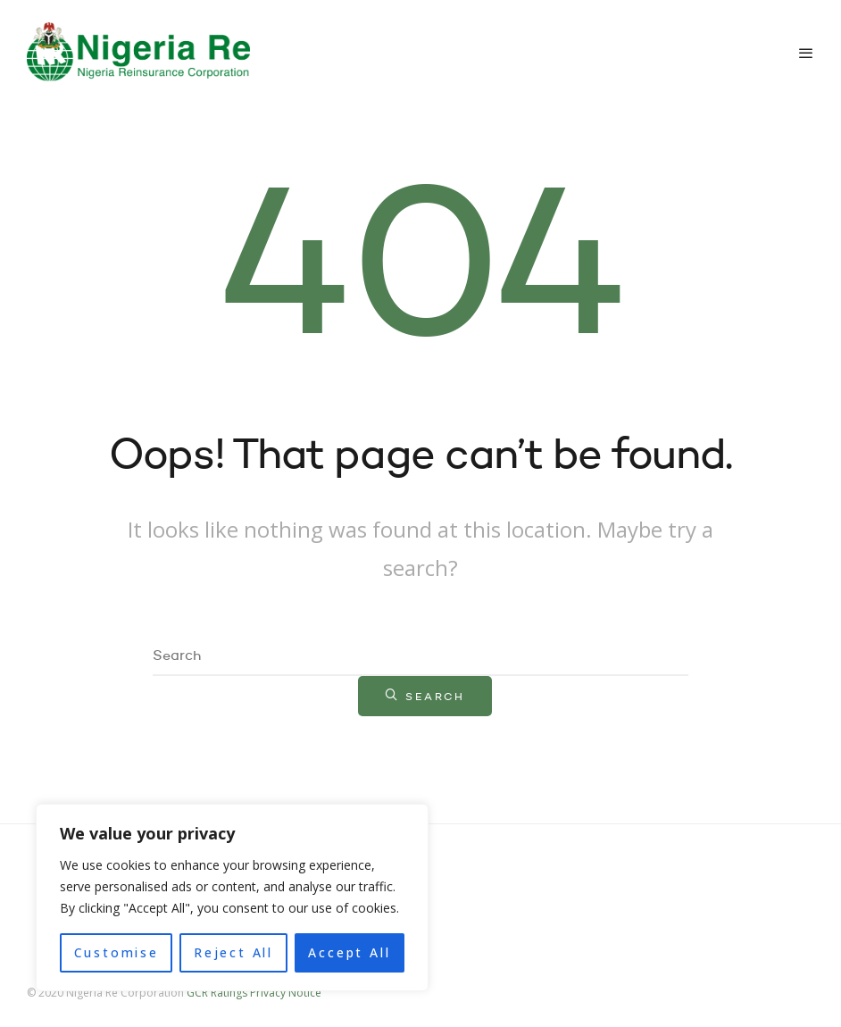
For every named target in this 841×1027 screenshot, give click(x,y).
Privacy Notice (285, 992)
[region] (232, 897)
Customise (116, 952)
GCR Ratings (217, 992)
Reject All (233, 952)
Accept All (349, 952)
